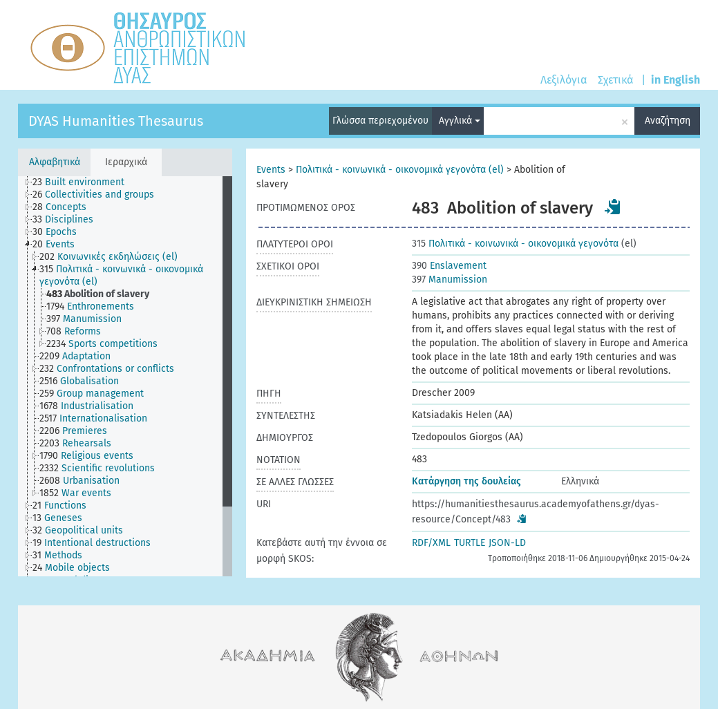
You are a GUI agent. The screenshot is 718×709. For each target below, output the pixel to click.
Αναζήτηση (667, 120)
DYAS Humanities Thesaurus (115, 121)
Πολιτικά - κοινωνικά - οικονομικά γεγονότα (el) (400, 170)
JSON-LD (507, 543)
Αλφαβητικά (54, 162)
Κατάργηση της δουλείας (466, 481)
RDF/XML (431, 543)
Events (270, 170)
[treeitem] (84, 182)
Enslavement (449, 266)
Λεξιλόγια (563, 79)
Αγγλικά (459, 120)
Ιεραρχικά (126, 162)
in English (675, 79)
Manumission (449, 279)
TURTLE (469, 543)
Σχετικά (615, 79)
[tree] (125, 376)
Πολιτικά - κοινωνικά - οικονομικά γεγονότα (515, 243)
